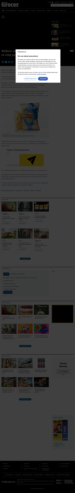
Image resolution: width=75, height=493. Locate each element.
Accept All (43, 79)
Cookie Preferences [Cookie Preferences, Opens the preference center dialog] (30, 79)
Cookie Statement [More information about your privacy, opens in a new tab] (41, 74)
